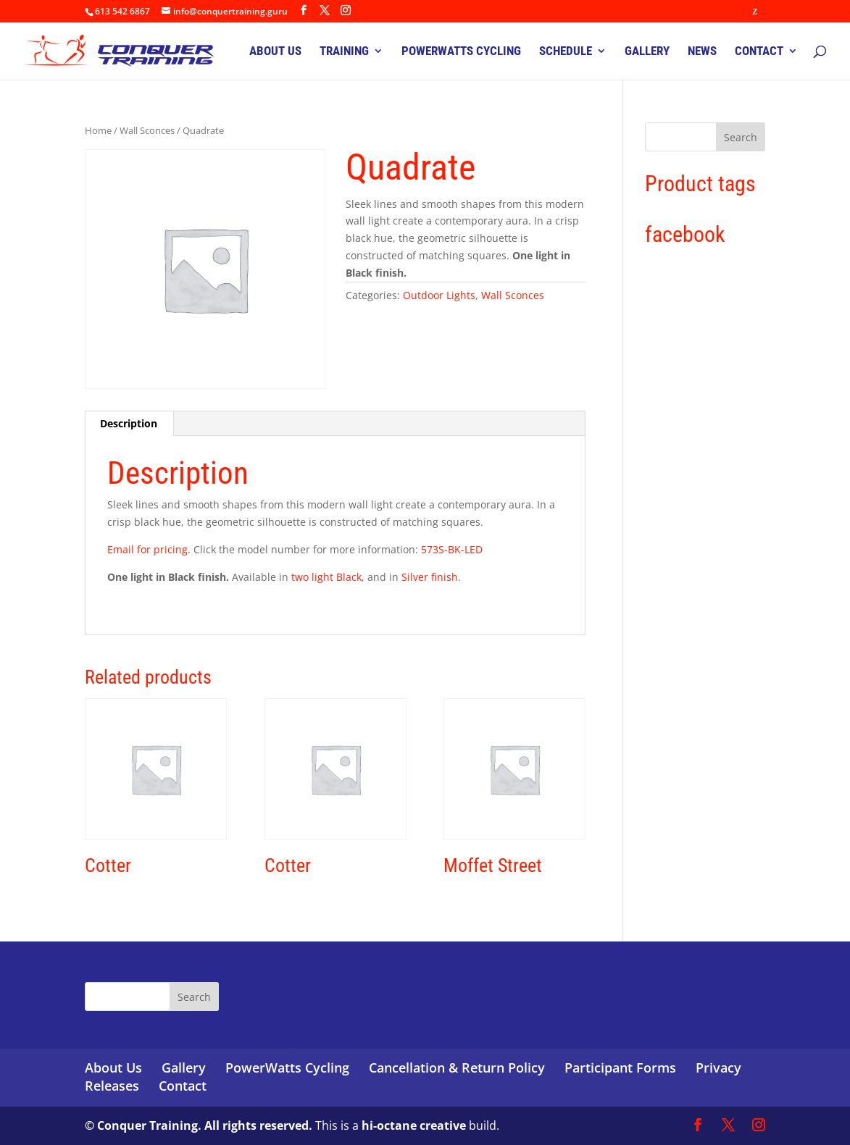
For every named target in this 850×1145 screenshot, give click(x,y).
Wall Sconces (147, 130)
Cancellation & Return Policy (457, 1067)
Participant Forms (620, 1067)
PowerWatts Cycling (287, 1067)
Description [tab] (128, 423)
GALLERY (647, 52)
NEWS (702, 52)
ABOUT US (275, 52)
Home (98, 130)
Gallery (184, 1067)
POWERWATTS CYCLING (461, 52)
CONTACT (759, 52)
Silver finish (428, 577)
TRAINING (344, 52)
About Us (113, 1067)
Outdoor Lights (439, 295)
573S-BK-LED (452, 549)
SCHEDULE (565, 52)
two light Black (326, 577)
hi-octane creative (414, 1125)
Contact (183, 1085)
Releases (112, 1085)
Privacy (718, 1067)
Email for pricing (147, 549)
